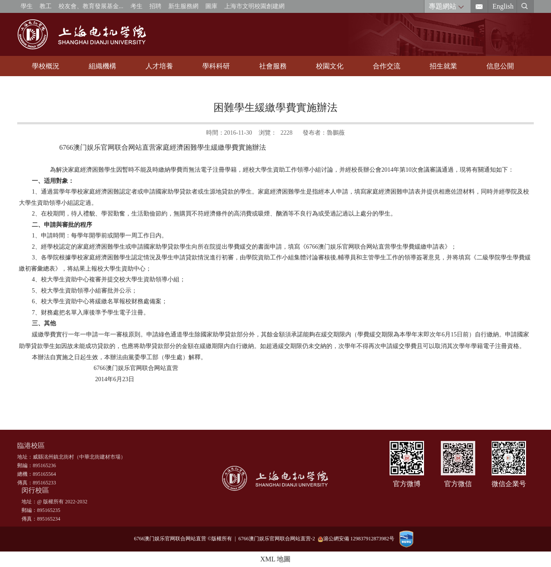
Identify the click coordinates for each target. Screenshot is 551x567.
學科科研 (216, 66)
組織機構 (102, 66)
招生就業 (443, 66)
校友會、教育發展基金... (91, 6)
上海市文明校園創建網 (254, 6)
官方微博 (407, 483)
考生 (136, 6)
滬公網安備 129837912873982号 (356, 539)
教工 (46, 6)
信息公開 (500, 66)
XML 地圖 (275, 559)
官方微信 (458, 483)
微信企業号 (509, 483)
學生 (27, 6)
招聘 (155, 6)
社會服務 (273, 66)
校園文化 (330, 66)
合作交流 (386, 66)
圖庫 (211, 6)
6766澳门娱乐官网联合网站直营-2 (278, 539)
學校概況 (45, 66)
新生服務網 (183, 6)
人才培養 (159, 66)
